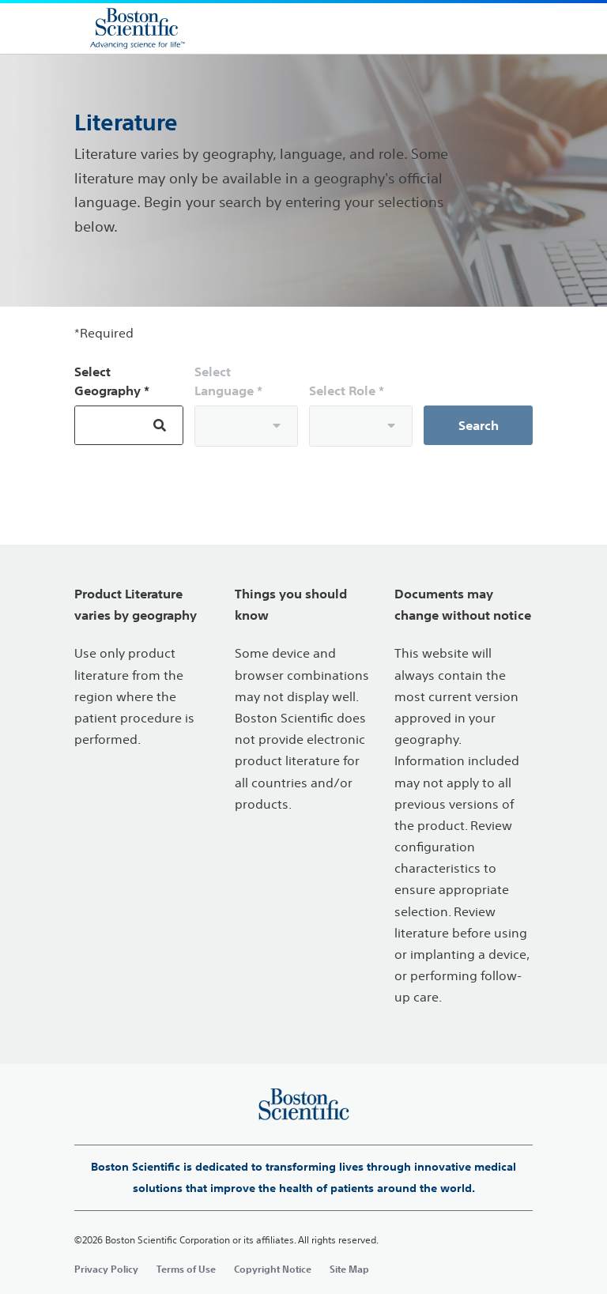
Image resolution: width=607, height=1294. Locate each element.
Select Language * (228, 381)
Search (478, 425)
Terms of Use (186, 1268)
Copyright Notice (272, 1268)
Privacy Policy (106, 1268)
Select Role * (346, 390)
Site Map (349, 1268)
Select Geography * (111, 381)
